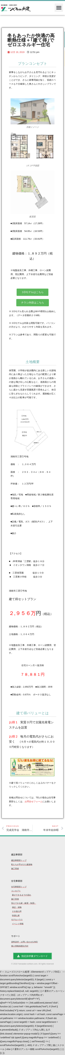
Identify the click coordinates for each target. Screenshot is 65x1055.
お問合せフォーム (33, 801)
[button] (59, 7)
